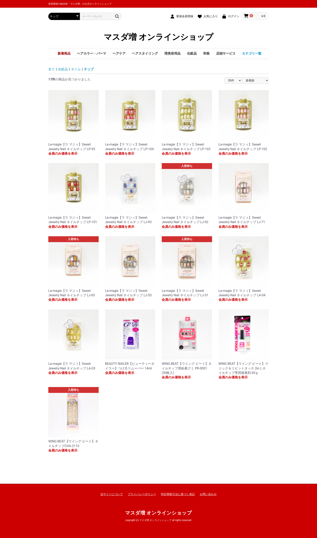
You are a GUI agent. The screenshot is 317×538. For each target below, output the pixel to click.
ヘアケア (119, 53)
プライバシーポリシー (142, 494)
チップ (89, 69)
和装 (206, 53)
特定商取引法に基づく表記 (178, 494)
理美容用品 (172, 53)
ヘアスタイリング (145, 53)
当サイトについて (111, 494)
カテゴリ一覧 (251, 53)
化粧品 (192, 53)
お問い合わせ (208, 494)
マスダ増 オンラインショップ (158, 37)
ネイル (76, 69)
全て (51, 69)
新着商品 (64, 53)
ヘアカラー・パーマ (91, 53)
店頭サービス (226, 53)
